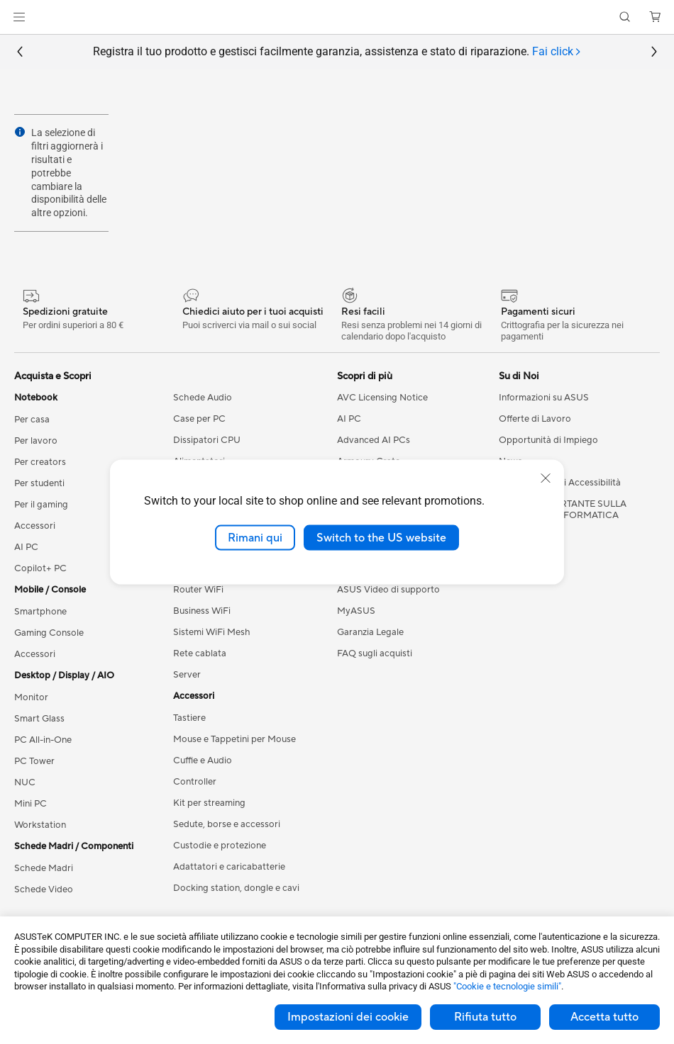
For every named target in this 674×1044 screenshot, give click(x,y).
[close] (545, 477)
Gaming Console (49, 633)
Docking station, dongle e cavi (236, 888)
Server (187, 674)
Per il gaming (41, 504)
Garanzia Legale (370, 632)
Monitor (31, 697)
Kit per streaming (209, 803)
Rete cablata (199, 653)
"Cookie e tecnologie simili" (507, 986)
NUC (24, 782)
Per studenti (39, 483)
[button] (19, 17)
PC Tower (34, 761)
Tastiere (189, 718)
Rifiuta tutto (485, 1017)
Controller (194, 781)
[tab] (557, 52)
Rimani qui (255, 537)
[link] (337, 17)
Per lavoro (35, 441)
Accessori (34, 526)
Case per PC (199, 419)
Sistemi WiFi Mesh (211, 632)
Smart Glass (39, 718)
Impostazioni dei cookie (348, 1017)
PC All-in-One (43, 740)
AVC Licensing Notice (382, 397)
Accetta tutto (604, 1017)
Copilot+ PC (40, 568)
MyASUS (356, 611)
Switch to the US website (381, 537)
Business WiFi (202, 611)
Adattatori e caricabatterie (229, 866)
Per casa (32, 419)
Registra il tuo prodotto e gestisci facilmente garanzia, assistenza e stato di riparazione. (337, 52)
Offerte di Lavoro (535, 419)
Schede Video (43, 889)
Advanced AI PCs (373, 440)
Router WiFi (198, 589)
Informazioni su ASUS (544, 397)
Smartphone (40, 611)
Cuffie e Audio (202, 760)
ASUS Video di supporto (388, 589)
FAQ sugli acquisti (374, 653)
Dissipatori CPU (207, 440)
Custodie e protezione (219, 845)
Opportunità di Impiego (548, 440)
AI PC (26, 547)
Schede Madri (43, 868)
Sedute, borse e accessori (226, 824)
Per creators (40, 462)
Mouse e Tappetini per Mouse (234, 739)
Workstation (40, 825)
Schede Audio (202, 397)
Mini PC (30, 803)
